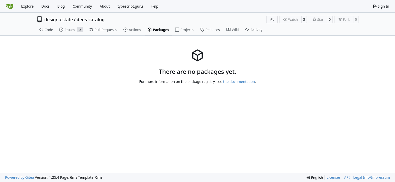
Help (154, 6)
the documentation (239, 81)
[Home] (10, 6)
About (105, 6)
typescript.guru (130, 6)
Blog (61, 6)
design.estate (58, 19)
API (347, 177)
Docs (45, 6)
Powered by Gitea (19, 177)
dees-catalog (91, 19)
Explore (27, 6)
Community (82, 6)
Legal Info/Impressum (371, 177)
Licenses (333, 177)
